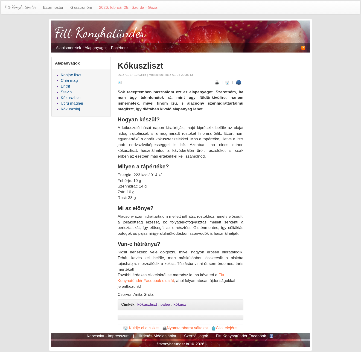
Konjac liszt (71, 75)
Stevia (66, 92)
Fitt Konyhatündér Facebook (241, 336)
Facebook (119, 47)
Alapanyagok (96, 47)
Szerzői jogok (196, 336)
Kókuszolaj (70, 109)
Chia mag (69, 80)
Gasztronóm (81, 7)
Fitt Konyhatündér (20, 7)
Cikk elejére (224, 328)
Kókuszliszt (71, 97)
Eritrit (65, 86)
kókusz (179, 304)
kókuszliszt (147, 304)
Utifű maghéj (72, 103)
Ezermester (53, 7)
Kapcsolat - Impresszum (108, 336)
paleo (165, 304)
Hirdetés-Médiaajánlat (156, 336)
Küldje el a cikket (141, 328)
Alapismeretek (68, 47)
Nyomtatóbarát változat (185, 328)
